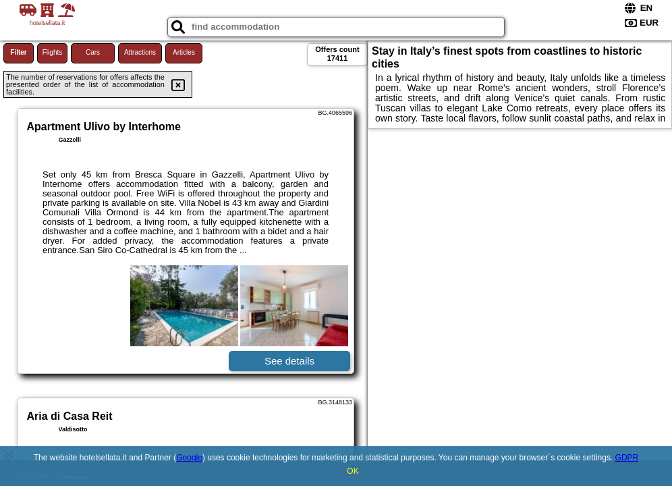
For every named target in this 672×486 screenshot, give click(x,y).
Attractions (140, 52)
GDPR (627, 457)
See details (289, 361)
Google (189, 457)
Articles (184, 52)
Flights (52, 52)
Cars (93, 52)
